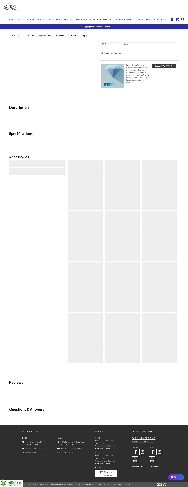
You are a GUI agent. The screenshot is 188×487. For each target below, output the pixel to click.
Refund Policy (125, 484)
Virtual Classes (124, 19)
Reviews (75, 36)
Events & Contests (100, 19)
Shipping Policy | (113, 484)
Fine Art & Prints (34, 19)
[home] (10, 6)
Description (29, 36)
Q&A (85, 36)
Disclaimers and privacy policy (143, 440)
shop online (14, 19)
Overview (15, 36)
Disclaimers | (101, 484)
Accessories (61, 36)
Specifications (45, 36)
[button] (53, 19)
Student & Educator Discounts (145, 466)
